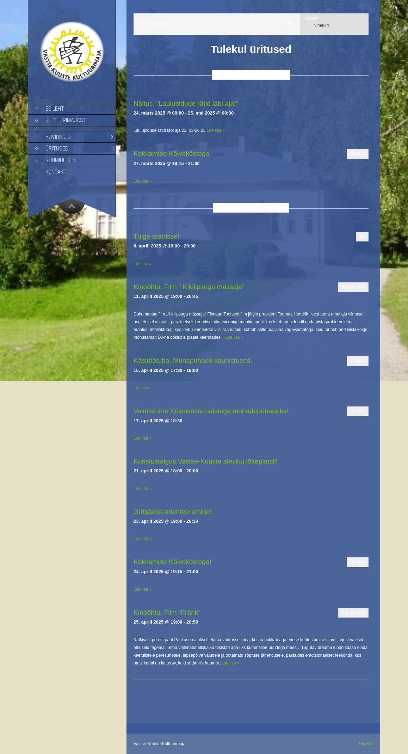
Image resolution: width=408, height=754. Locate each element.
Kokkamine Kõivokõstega (171, 153)
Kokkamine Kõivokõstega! (172, 561)
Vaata (311, 19)
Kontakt (56, 171)
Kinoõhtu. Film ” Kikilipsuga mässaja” (189, 286)
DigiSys (366, 743)
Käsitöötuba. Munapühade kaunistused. (193, 360)
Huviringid (58, 137)
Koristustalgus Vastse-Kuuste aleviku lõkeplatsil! (206, 461)
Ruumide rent (62, 160)
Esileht (54, 108)
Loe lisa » (216, 130)
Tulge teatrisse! (156, 236)
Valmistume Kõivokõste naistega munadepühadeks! (211, 411)
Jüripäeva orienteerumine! (173, 511)
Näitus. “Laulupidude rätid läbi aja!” (186, 103)
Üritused (56, 148)
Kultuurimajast (65, 120)
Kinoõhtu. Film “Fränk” (167, 612)
